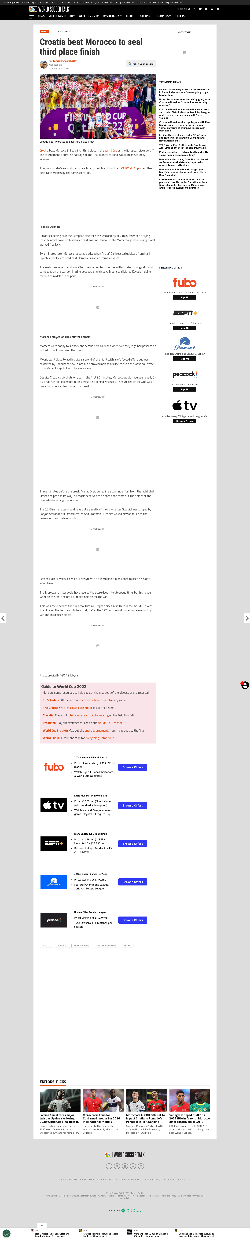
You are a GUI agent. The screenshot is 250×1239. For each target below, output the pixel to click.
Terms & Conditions (130, 1192)
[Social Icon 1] (117, 1179)
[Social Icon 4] (141, 1179)
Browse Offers (133, 767)
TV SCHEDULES (112, 16)
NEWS (41, 16)
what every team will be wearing (88, 715)
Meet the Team (97, 1192)
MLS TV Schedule (81, 2)
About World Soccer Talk (73, 1192)
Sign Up (184, 297)
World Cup (111, 150)
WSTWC (127, 946)
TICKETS (180, 16)
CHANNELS (163, 16)
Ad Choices (169, 1192)
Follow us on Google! (143, 63)
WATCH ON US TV (89, 16)
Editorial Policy (152, 1192)
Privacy (113, 1192)
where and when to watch (94, 700)
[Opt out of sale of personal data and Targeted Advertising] (7, 1233)
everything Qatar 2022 (99, 738)
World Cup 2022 (81, 946)
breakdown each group (78, 707)
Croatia (44, 150)
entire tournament (96, 730)
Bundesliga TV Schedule (171, 2)
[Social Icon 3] (133, 1179)
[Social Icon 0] (109, 1179)
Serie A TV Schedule (147, 2)
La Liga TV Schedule (125, 2)
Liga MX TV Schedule (102, 2)
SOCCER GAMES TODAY (61, 16)
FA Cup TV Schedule (61, 2)
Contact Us (184, 1192)
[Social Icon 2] (125, 1179)
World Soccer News (106, 946)
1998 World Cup (129, 168)
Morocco (62, 946)
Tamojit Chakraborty (65, 61)
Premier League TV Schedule (35, 2)
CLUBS (131, 16)
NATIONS (146, 16)
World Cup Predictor (109, 723)
